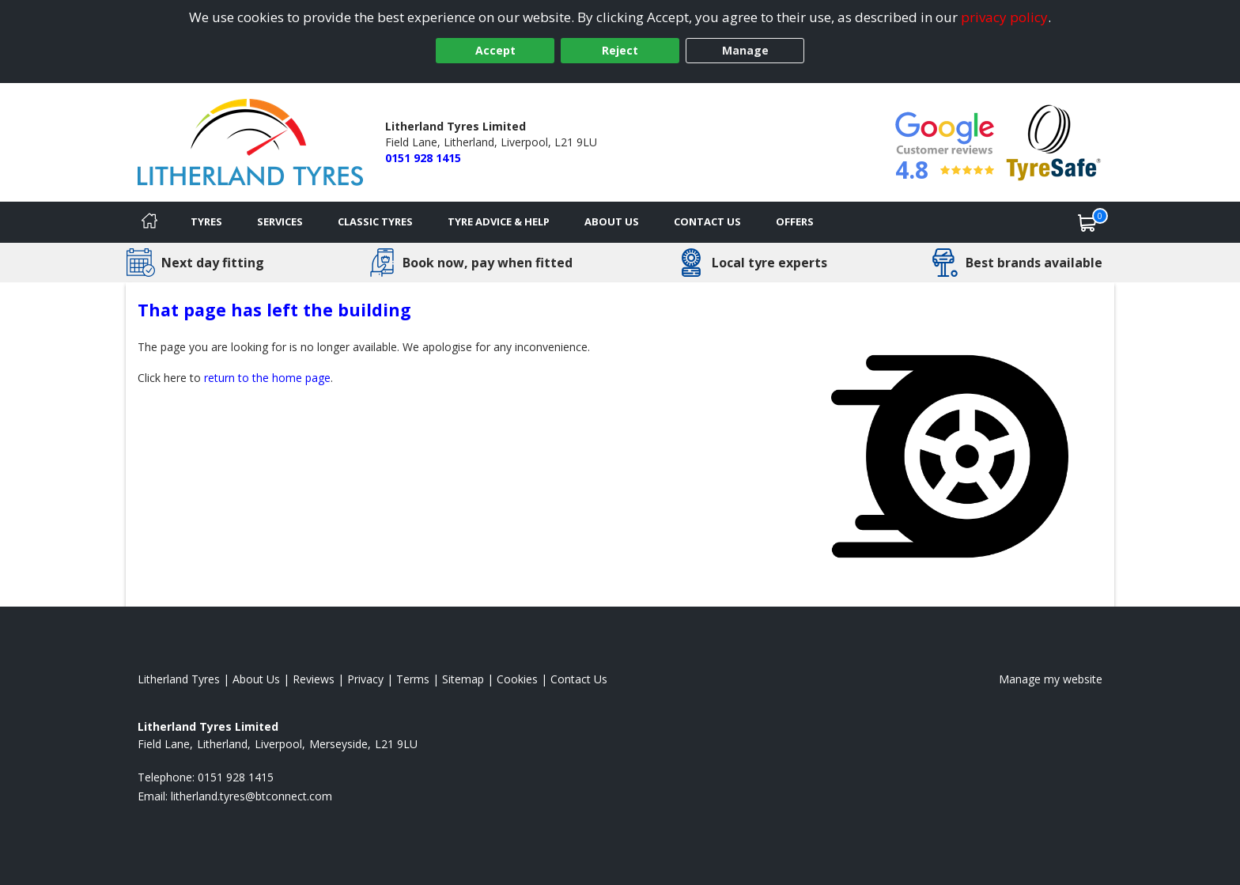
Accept (495, 50)
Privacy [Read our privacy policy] (365, 678)
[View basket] (1087, 222)
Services (280, 221)
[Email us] (251, 796)
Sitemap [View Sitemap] (463, 678)
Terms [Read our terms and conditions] (412, 678)
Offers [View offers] (795, 221)
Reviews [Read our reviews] (314, 678)
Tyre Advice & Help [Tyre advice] (499, 221)
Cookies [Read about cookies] (517, 678)
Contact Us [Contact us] (707, 221)
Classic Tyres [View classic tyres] (375, 221)
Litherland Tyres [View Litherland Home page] (179, 678)
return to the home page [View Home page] (267, 377)
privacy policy (1004, 17)
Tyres (206, 221)
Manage (745, 50)
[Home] (149, 222)
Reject (620, 50)
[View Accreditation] (1053, 141)
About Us (611, 221)
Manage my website (1050, 678)
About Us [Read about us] (256, 678)
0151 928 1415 (423, 157)
